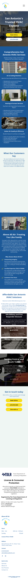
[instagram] (5, 556)
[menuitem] (12, 564)
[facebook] (2, 556)
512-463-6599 (8, 505)
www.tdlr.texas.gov (10, 506)
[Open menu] (24, 6)
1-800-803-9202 (8, 503)
